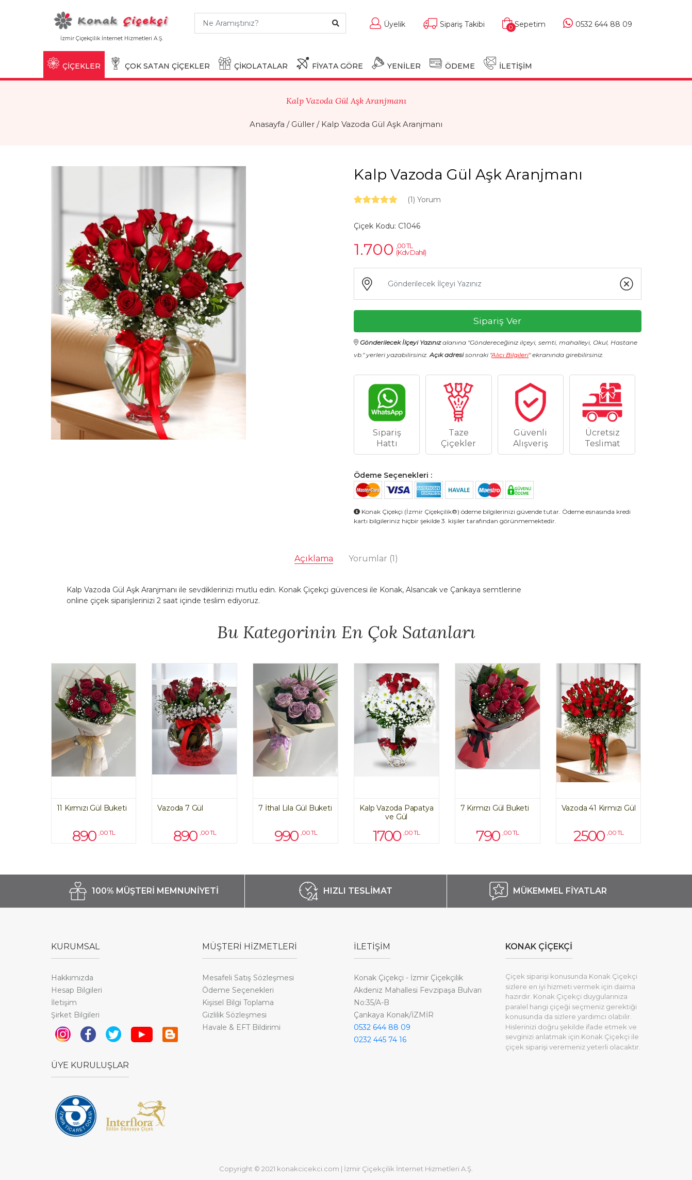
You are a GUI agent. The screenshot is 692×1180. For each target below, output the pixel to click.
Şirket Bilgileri (75, 1015)
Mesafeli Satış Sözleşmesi (248, 977)
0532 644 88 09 (382, 1027)
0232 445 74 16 (380, 1039)
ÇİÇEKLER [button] (74, 64)
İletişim (64, 1002)
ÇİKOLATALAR (253, 64)
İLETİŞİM (508, 64)
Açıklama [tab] (313, 558)
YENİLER (396, 64)
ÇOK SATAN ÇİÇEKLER (159, 64)
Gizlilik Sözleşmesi (234, 1015)
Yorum (424, 199)
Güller (303, 124)
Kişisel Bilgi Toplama (238, 1002)
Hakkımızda (72, 977)
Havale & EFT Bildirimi (241, 1027)
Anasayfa (267, 124)
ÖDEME (452, 64)
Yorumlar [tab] (373, 558)
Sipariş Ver (497, 320)
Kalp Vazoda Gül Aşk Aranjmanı (381, 124)
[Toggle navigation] (171, 43)
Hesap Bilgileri (76, 990)
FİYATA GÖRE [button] (329, 64)
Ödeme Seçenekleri (238, 990)
